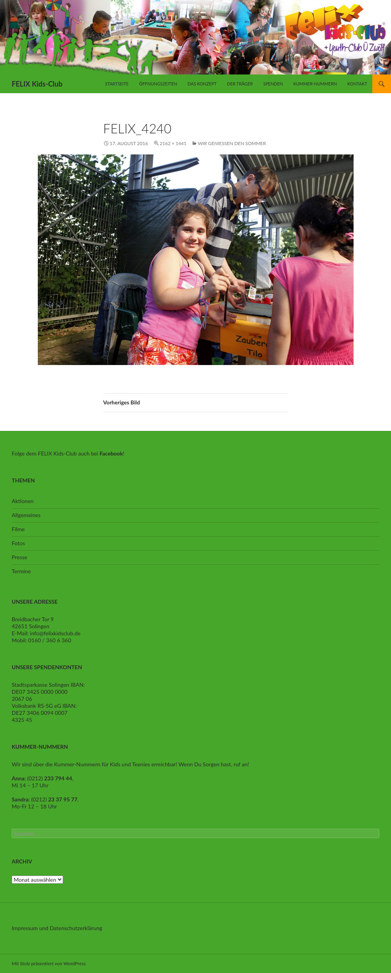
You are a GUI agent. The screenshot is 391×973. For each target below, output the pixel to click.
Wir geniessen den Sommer (232, 143)
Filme (18, 529)
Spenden (273, 83)
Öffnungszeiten (158, 83)
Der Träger (240, 83)
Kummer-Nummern (315, 83)
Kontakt (357, 83)
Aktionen (23, 501)
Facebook (111, 453)
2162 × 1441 (173, 143)
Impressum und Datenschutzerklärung (57, 928)
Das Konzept (202, 83)
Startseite (116, 83)
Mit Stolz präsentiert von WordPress (49, 963)
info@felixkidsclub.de (55, 633)
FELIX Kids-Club (37, 84)
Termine (21, 571)
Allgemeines (26, 515)
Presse (19, 557)
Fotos (18, 543)
